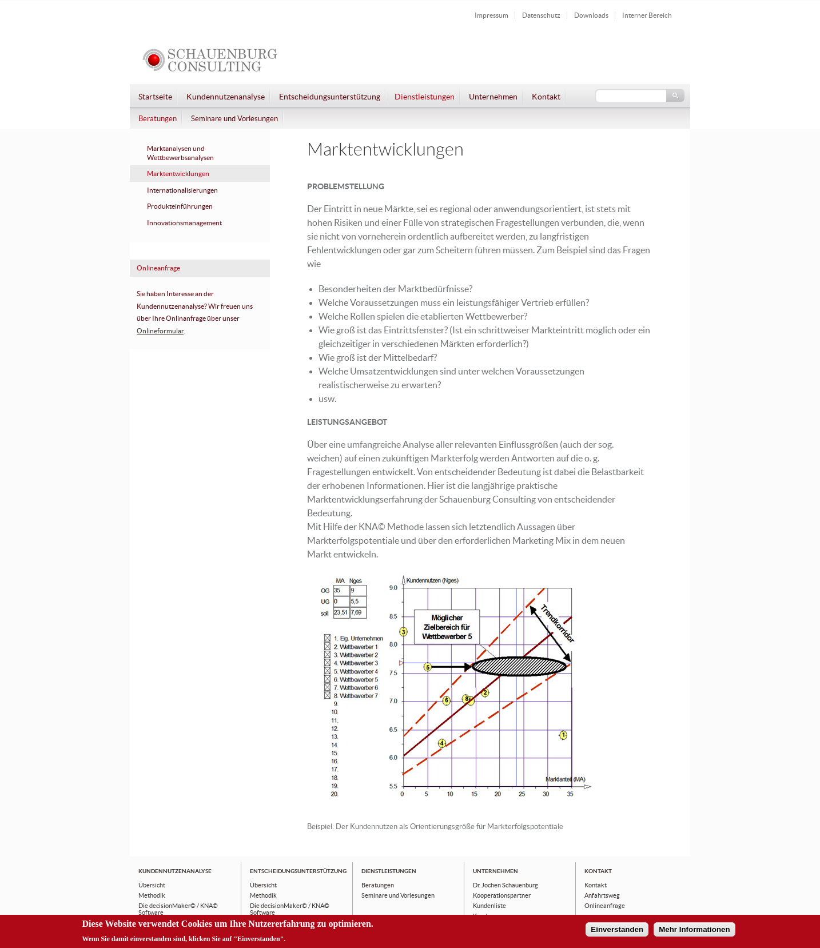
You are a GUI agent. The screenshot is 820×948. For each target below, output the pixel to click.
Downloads (591, 15)
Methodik (151, 895)
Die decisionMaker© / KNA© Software (178, 909)
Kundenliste (489, 905)
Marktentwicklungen (178, 174)
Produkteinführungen (180, 206)
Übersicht (151, 885)
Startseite (155, 97)
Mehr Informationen (694, 932)
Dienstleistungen (425, 97)
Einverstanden (617, 932)
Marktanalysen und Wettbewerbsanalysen (180, 153)
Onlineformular (160, 331)
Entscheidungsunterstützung (329, 97)
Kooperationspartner (502, 895)
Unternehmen (493, 97)
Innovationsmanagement (184, 223)
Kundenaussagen (496, 916)
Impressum (491, 15)
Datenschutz (541, 15)
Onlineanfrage (604, 905)
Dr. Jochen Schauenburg (505, 885)
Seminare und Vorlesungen (234, 119)
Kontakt (546, 97)
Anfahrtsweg (602, 895)
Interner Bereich (647, 15)
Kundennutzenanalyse (225, 97)
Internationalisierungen (182, 190)
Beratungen (157, 119)
